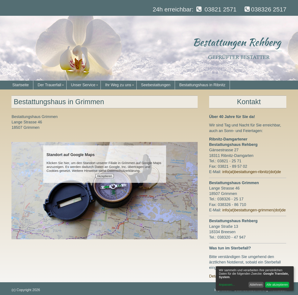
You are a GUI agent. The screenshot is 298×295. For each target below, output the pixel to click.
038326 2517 (265, 9)
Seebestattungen (155, 85)
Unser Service (85, 86)
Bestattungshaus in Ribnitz (202, 85)
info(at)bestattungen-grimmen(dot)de (254, 210)
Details (215, 276)
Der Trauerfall (51, 86)
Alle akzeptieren (277, 284)
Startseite (20, 85)
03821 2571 (216, 9)
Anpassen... (227, 284)
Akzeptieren (104, 176)
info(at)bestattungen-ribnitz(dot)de (251, 172)
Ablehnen (256, 284)
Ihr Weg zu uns (120, 86)
